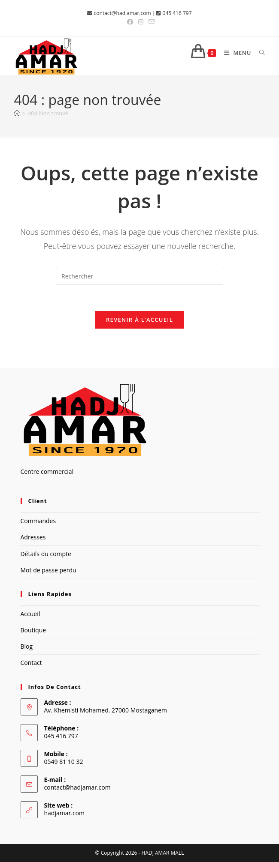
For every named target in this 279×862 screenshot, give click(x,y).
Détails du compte (46, 554)
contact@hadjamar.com (122, 13)
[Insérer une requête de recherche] (139, 276)
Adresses (33, 537)
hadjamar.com (64, 813)
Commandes (38, 521)
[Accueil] (17, 113)
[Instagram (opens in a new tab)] (141, 22)
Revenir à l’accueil (139, 319)
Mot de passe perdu (48, 570)
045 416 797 (177, 13)
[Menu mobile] (235, 53)
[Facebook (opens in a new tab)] (130, 22)
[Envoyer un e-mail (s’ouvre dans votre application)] (150, 22)
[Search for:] (259, 53)
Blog (27, 646)
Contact (31, 662)
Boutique (33, 630)
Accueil (30, 614)
